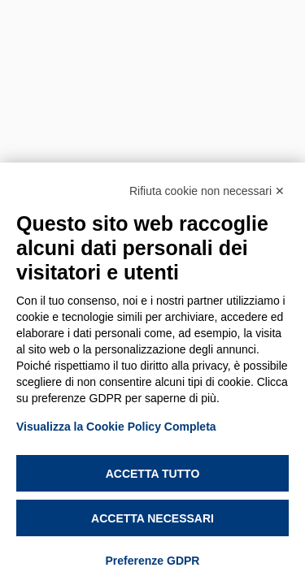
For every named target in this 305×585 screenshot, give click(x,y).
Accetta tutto (153, 473)
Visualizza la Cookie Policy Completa (116, 426)
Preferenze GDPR (153, 560)
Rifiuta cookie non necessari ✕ (207, 190)
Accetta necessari (152, 518)
